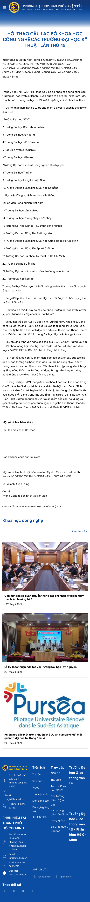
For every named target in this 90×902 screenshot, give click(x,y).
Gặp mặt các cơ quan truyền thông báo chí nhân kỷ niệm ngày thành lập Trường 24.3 (44, 597)
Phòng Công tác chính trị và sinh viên (24, 495)
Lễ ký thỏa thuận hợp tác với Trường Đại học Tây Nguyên (40, 667)
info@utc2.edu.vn (18, 857)
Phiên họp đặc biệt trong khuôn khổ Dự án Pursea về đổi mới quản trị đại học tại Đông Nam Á (43, 736)
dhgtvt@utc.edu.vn (15, 799)
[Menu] (4, 7)
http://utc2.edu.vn (18, 874)
